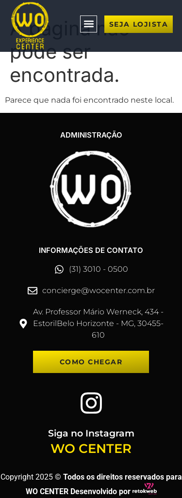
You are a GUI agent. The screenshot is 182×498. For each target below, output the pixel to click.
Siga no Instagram (91, 433)
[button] (88, 24)
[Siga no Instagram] (91, 403)
